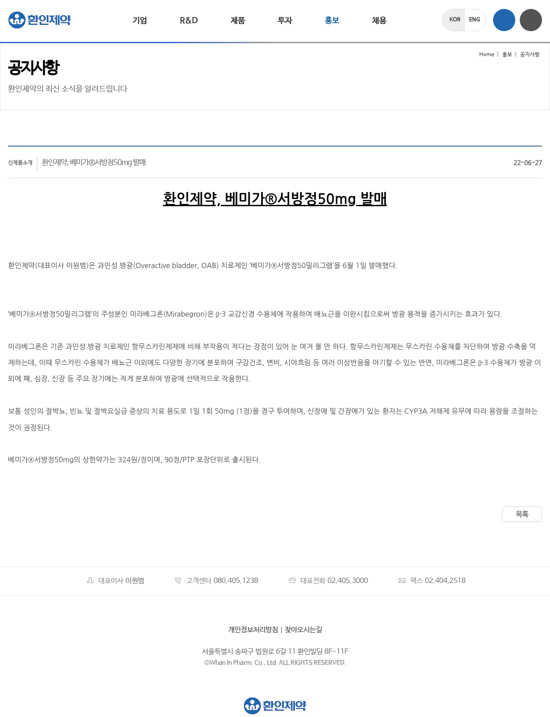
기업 (140, 20)
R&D (189, 20)
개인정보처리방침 (253, 630)
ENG (474, 20)
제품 (238, 20)
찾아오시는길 (303, 630)
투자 (285, 20)
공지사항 (530, 55)
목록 (522, 514)
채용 (379, 20)
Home (481, 55)
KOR (454, 20)
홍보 (332, 20)
